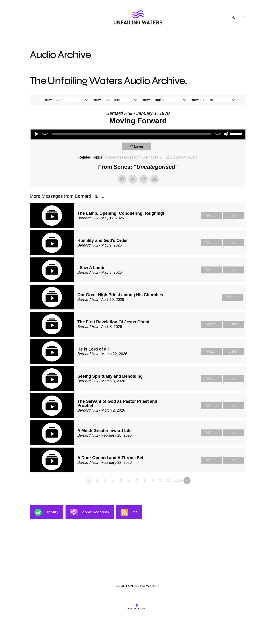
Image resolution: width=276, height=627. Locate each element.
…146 (178, 480)
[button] (234, 17)
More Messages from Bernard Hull (135, 157)
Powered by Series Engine (229, 493)
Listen (139, 146)
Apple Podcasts (89, 512)
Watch (211, 216)
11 (168, 480)
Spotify (46, 512)
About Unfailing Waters (138, 586)
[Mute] (226, 134)
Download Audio (184, 157)
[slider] (131, 134)
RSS (129, 512)
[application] (138, 134)
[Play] (36, 134)
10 (160, 480)
